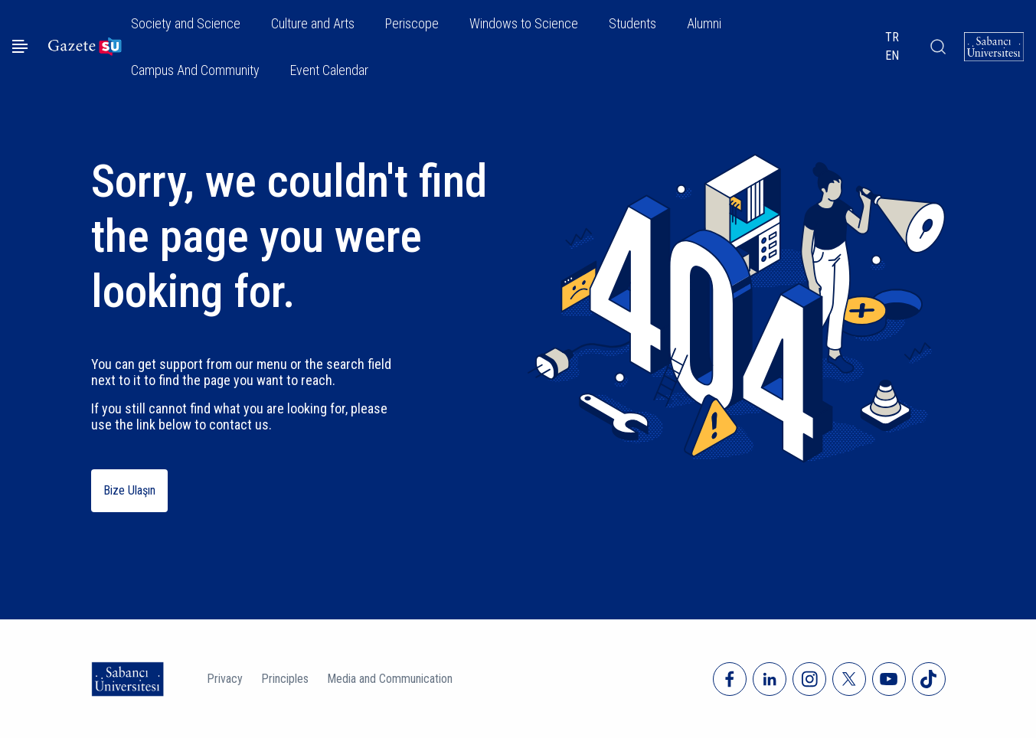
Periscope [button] (412, 23)
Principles (285, 678)
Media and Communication (390, 678)
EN (892, 55)
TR (892, 37)
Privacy (225, 678)
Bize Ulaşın (129, 490)
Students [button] (632, 23)
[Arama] (937, 47)
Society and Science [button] (185, 23)
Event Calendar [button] (329, 70)
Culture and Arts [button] (313, 23)
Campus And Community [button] (195, 70)
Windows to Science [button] (523, 23)
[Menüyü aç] (20, 46)
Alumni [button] (704, 23)
